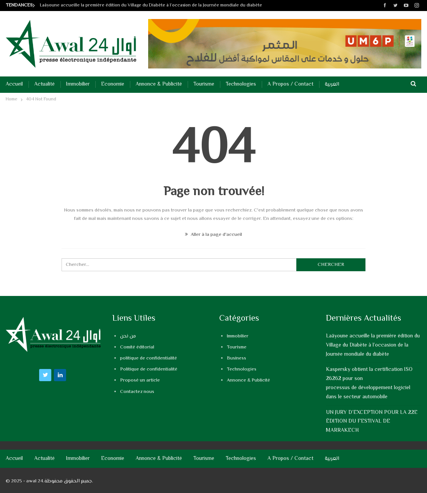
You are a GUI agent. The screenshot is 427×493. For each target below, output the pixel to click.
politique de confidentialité (148, 358)
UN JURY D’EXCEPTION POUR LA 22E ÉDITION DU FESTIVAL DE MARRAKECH (372, 422)
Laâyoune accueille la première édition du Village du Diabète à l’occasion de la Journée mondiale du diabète (151, 5)
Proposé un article (140, 380)
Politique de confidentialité (148, 369)
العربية (332, 84)
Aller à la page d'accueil (213, 235)
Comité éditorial (137, 347)
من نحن (128, 336)
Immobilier (78, 84)
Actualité (44, 84)
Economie (112, 84)
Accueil (14, 84)
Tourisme (203, 84)
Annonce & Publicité (159, 84)
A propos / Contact (290, 84)
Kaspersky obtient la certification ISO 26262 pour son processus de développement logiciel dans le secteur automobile (369, 383)
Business (236, 358)
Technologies (241, 84)
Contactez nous (137, 392)
